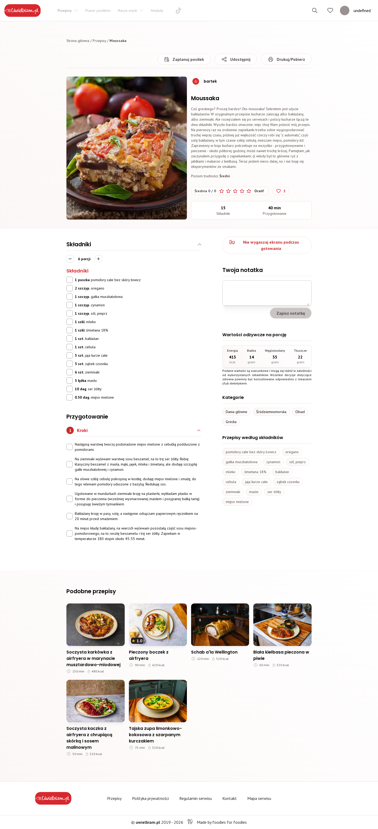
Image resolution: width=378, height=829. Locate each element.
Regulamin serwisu (195, 798)
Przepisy (99, 40)
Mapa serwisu (259, 798)
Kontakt (229, 798)
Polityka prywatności (150, 798)
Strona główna (77, 40)
